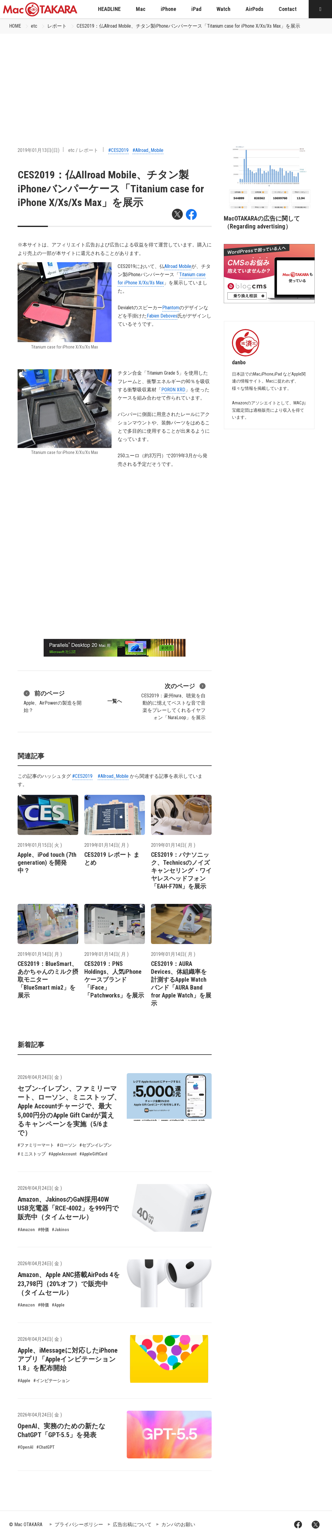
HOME (15, 26)
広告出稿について (132, 1524)
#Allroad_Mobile (147, 150)
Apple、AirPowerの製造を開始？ (53, 701)
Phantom (170, 308)
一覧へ (114, 701)
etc (34, 26)
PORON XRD (173, 390)
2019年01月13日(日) (38, 150)
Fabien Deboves (162, 316)
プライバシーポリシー (79, 1524)
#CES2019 (118, 150)
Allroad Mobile (177, 266)
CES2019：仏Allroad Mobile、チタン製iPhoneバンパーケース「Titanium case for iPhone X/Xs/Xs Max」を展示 (188, 26)
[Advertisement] (166, 79)
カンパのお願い (178, 1524)
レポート (57, 26)
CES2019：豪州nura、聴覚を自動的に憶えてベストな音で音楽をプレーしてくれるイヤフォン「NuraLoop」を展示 (173, 700)
